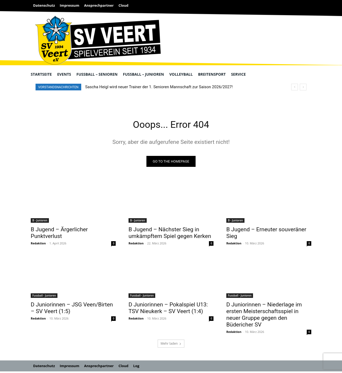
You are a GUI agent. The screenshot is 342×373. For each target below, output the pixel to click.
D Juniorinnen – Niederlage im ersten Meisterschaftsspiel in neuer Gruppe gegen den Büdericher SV (264, 316)
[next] (303, 87)
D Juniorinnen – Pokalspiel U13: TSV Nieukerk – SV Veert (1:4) (168, 309)
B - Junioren (39, 222)
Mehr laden (171, 345)
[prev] (294, 87)
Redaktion (38, 245)
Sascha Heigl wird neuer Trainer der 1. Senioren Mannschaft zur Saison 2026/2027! (159, 86)
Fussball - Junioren (44, 297)
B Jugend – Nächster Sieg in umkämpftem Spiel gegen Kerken (170, 234)
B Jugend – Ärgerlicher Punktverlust (59, 234)
